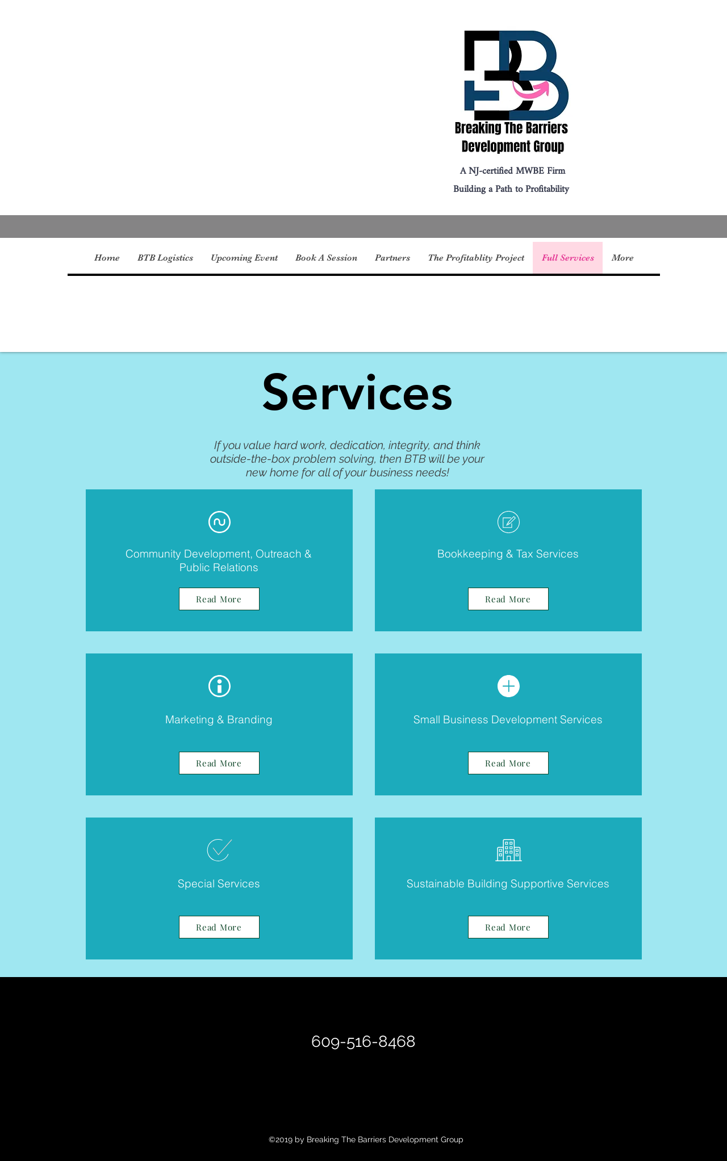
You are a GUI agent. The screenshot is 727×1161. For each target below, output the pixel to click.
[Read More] (219, 599)
